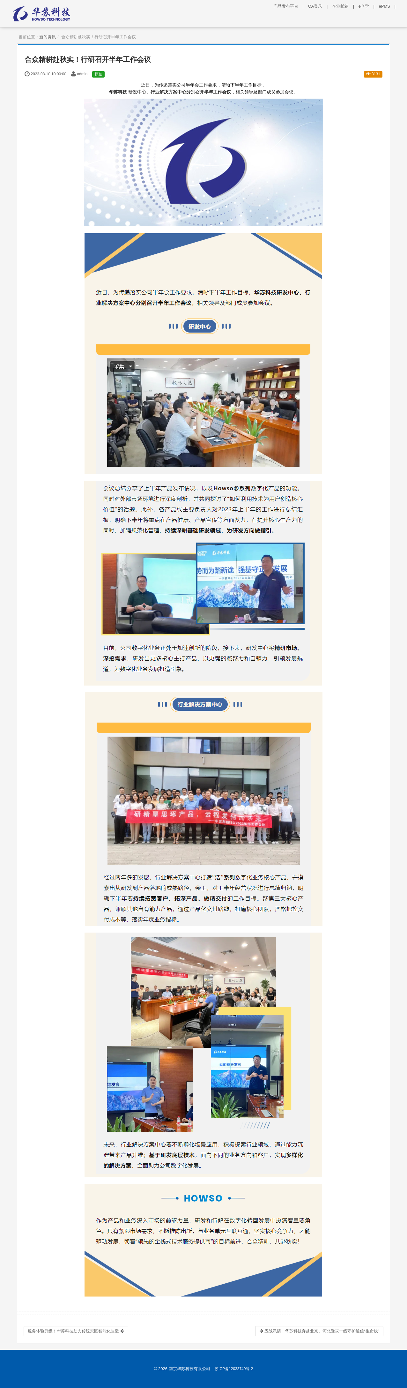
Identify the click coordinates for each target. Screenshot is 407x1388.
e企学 (368, 6)
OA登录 (319, 6)
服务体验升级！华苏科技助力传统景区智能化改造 (76, 1331)
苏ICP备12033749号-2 (234, 1369)
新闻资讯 (47, 36)
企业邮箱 (344, 6)
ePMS (389, 6)
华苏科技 (118, 91)
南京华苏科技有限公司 (189, 1368)
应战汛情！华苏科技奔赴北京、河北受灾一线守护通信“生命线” (319, 1331)
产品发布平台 (290, 6)
